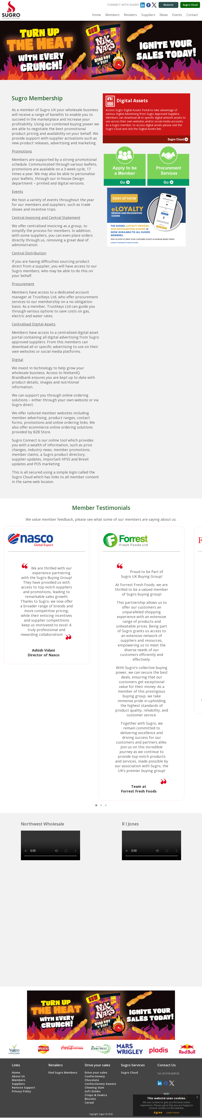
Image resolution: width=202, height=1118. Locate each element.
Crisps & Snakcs (96, 1095)
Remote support (168, 5)
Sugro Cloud (190, 5)
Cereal (89, 1102)
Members (112, 15)
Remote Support (23, 1087)
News (164, 15)
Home (96, 15)
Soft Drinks (93, 1091)
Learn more (172, 1112)
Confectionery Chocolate (95, 1078)
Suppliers (148, 15)
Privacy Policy (21, 1091)
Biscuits (90, 1099)
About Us (18, 1076)
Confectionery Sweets (100, 1084)
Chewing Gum (94, 1087)
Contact (192, 15)
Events (177, 15)
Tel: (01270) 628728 (168, 1073)
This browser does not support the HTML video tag (50, 845)
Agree (158, 1112)
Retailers (130, 15)
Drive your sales (96, 1072)
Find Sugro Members (62, 1072)
